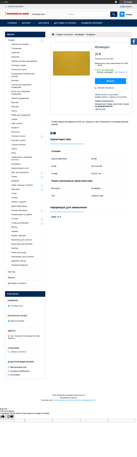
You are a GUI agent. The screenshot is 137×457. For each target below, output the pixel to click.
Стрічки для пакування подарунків (21, 86)
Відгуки (11, 277)
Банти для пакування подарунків (20, 92)
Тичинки (14, 231)
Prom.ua (81, 395)
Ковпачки (15, 57)
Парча (14, 149)
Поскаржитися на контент (63, 400)
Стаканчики (16, 48)
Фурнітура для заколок (21, 240)
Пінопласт (15, 132)
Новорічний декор (19, 210)
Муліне (14, 227)
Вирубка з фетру (18, 261)
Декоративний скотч (20, 168)
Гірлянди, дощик (18, 65)
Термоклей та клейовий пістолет (21, 158)
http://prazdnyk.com (18, 367)
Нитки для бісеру (18, 252)
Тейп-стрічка (16, 123)
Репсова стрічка (18, 140)
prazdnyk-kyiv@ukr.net (19, 371)
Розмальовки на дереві (21, 214)
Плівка (14, 119)
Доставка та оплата (65, 23)
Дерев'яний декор (19, 206)
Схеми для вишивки (20, 223)
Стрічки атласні (18, 136)
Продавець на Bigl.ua (68, 398)
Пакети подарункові (20, 98)
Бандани (15, 181)
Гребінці (14, 248)
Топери (14, 198)
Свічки (14, 176)
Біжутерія (15, 189)
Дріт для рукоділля (20, 172)
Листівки (14, 80)
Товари (11, 40)
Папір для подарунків (20, 115)
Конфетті (15, 128)
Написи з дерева (18, 202)
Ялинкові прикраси (19, 265)
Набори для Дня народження (24, 61)
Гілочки (14, 219)
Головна (12, 23)
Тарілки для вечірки (20, 44)
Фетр (13, 153)
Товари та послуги (64, 34)
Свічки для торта (18, 69)
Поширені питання (91, 23)
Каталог (26, 23)
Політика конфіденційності (85, 400)
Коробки (15, 107)
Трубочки (15, 53)
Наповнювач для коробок (22, 257)
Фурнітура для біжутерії (22, 244)
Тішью (14, 111)
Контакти (43, 23)
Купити (110, 81)
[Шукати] (113, 14)
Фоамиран (79, 34)
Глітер (14, 193)
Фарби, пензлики (18, 236)
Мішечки (15, 102)
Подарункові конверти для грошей (23, 75)
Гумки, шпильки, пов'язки (22, 185)
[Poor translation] (10, 416)
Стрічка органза (18, 144)
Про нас (11, 272)
